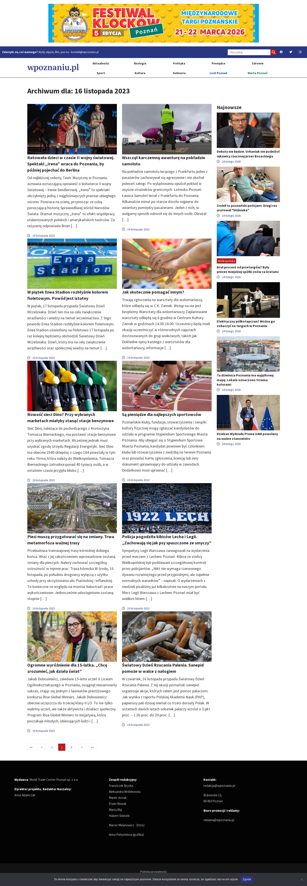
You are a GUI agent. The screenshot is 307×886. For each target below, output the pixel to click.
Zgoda (247, 879)
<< (30, 747)
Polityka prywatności (153, 872)
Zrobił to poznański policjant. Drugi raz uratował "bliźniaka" (247, 207)
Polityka (179, 63)
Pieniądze (218, 63)
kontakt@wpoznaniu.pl (85, 52)
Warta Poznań (257, 73)
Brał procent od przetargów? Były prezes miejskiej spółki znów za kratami (248, 269)
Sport (101, 73)
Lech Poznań (218, 73)
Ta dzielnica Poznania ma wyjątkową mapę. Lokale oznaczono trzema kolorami (245, 379)
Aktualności (101, 63)
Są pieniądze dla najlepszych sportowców (161, 414)
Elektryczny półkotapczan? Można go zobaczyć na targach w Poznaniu (246, 323)
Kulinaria (179, 73)
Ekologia (140, 63)
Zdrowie (258, 63)
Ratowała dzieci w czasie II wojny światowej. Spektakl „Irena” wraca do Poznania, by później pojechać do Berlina (70, 164)
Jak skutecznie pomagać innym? (153, 292)
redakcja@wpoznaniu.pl (219, 786)
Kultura (140, 73)
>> (92, 747)
